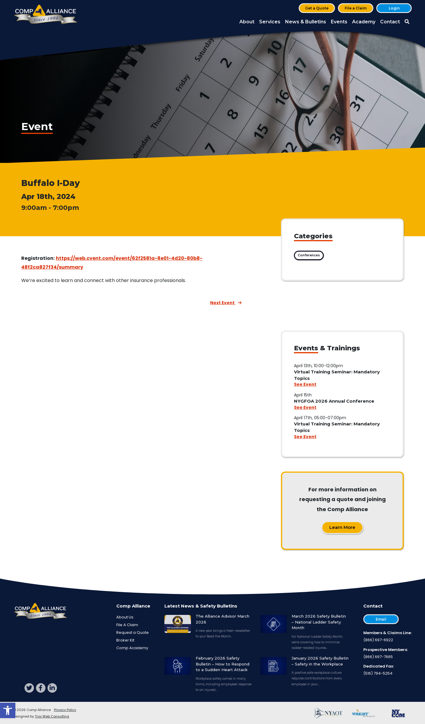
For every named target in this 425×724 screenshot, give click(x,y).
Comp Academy (132, 648)
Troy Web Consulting (52, 716)
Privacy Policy (65, 709)
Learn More (342, 527)
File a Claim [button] (356, 8)
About (246, 22)
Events (339, 22)
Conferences (309, 255)
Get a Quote (316, 8)
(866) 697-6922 (378, 640)
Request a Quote (132, 632)
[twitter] (29, 688)
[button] (7, 710)
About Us (124, 617)
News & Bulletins (305, 22)
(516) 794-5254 (378, 673)
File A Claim (127, 625)
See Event (305, 384)
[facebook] (40, 688)
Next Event (225, 303)
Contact (390, 22)
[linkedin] (52, 688)
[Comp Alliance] (45, 15)
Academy (363, 22)
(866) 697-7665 (378, 657)
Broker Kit (125, 640)
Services (269, 22)
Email (381, 619)
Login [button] (394, 8)
